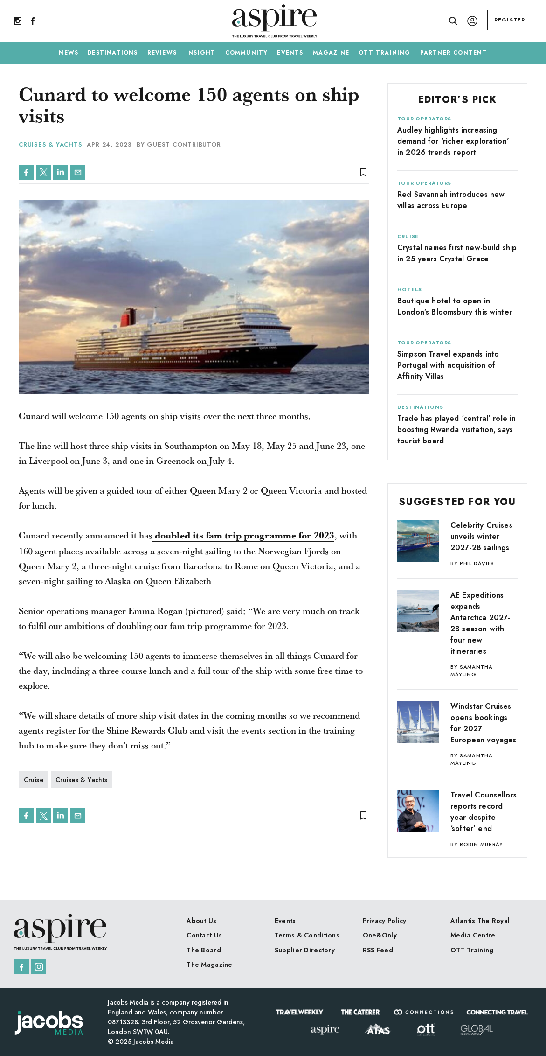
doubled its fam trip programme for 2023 (243, 536)
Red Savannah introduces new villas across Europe (451, 200)
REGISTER (509, 19)
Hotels (409, 289)
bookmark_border (363, 172)
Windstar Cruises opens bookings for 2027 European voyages (483, 723)
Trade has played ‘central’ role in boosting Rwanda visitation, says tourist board (456, 429)
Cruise (34, 779)
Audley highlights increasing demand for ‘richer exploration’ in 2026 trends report (453, 141)
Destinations (420, 407)
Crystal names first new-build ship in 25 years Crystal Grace (457, 253)
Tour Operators (424, 118)
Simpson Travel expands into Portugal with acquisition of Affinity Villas (448, 365)
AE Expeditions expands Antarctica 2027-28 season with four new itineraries (480, 623)
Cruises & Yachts (50, 144)
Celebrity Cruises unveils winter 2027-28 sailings (481, 536)
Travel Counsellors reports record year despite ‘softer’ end (483, 812)
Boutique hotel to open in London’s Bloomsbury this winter (454, 306)
